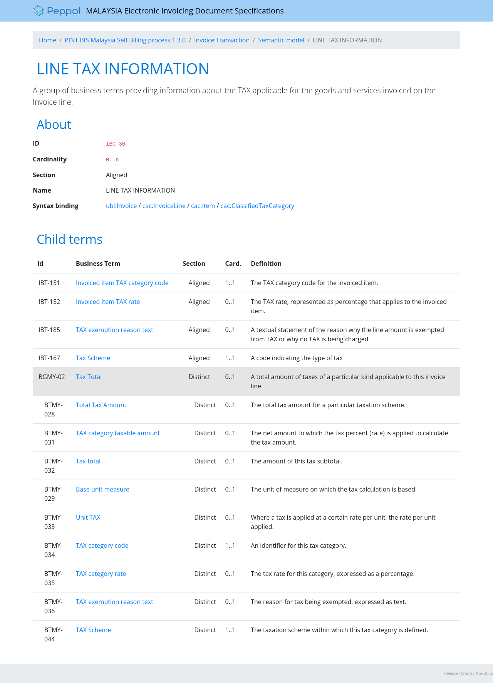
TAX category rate (101, 573)
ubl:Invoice (121, 205)
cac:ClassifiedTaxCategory (258, 205)
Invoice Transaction (222, 40)
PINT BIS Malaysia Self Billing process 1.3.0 (125, 40)
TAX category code (102, 545)
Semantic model (281, 40)
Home (47, 40)
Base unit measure (102, 489)
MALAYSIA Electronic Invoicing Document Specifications (158, 11)
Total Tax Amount (101, 405)
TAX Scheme (93, 630)
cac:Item (203, 205)
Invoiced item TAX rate (108, 301)
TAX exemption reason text (114, 330)
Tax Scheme (93, 358)
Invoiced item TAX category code (122, 283)
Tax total (88, 461)
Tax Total (89, 377)
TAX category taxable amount (118, 433)
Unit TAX (88, 517)
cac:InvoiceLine (164, 205)
